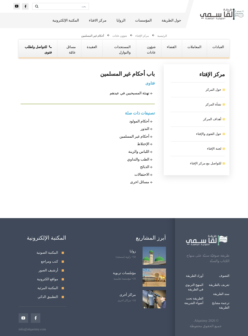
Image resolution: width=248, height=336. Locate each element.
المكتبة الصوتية (47, 252)
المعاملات (194, 47)
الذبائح (144, 167)
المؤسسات (143, 20)
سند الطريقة (221, 294)
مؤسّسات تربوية (124, 273)
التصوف (224, 276)
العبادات (218, 47)
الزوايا (121, 20)
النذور (145, 129)
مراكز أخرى (127, 295)
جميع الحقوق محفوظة (205, 326)
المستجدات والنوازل (122, 49)
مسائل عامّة (71, 49)
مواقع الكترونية (47, 279)
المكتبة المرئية (47, 288)
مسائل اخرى (139, 182)
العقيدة (92, 47)
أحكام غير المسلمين (92, 36)
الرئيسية (162, 36)
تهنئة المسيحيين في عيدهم (129, 93)
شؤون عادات (119, 36)
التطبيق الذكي (48, 297)
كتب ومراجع (49, 261)
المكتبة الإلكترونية (65, 20)
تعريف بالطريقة (219, 285)
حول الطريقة (171, 20)
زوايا (133, 251)
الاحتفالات (141, 174)
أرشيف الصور (48, 270)
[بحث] (65, 6)
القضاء (171, 47)
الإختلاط (143, 144)
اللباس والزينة (138, 151)
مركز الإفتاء (142, 36)
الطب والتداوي (138, 159)
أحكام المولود (139, 121)
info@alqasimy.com (32, 329)
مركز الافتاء (98, 20)
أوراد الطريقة (195, 276)
